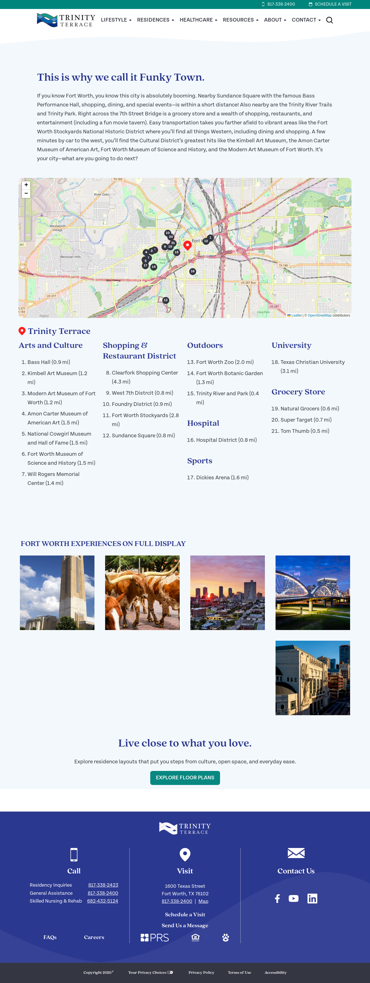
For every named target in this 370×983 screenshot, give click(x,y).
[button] (329, 20)
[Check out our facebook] (277, 899)
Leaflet (294, 315)
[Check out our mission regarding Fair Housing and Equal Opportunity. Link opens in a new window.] (195, 938)
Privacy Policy (201, 973)
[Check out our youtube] (294, 899)
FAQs (50, 937)
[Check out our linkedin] (312, 899)
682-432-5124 (102, 901)
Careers (94, 937)
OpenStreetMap (320, 315)
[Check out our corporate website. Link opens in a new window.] (155, 938)
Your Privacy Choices (147, 973)
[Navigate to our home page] (185, 828)
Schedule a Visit (185, 915)
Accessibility (276, 973)
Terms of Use (239, 973)
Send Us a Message (185, 926)
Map (203, 901)
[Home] (66, 30)
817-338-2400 (103, 893)
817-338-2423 (103, 885)
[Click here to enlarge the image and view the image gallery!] (57, 593)
